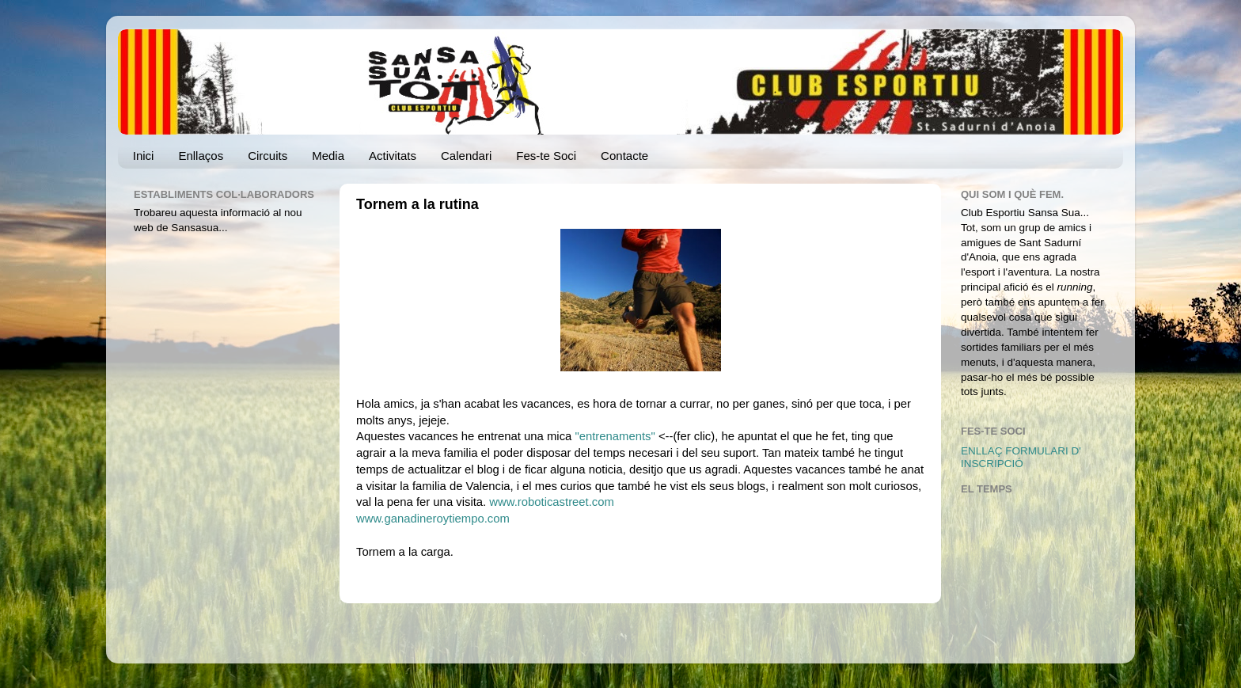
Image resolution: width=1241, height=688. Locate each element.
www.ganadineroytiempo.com (433, 518)
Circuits (267, 155)
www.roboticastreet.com (551, 502)
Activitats (392, 155)
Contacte (624, 155)
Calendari (466, 155)
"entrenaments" (616, 436)
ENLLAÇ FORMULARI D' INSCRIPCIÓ (1021, 457)
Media (328, 155)
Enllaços (200, 155)
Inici (143, 155)
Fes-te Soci (546, 155)
